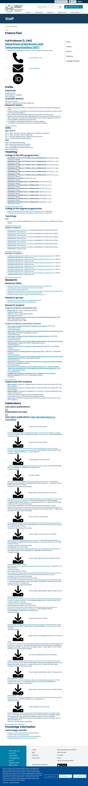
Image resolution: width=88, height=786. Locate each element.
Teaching (11, 152)
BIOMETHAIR (11, 310)
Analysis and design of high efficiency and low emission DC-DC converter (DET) (29, 286)
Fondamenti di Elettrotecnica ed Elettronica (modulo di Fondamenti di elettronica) (29, 256)
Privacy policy (5, 782)
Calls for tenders (62, 752)
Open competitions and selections (66, 749)
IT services (60, 755)
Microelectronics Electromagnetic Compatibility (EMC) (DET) (24, 300)
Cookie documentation (14, 782)
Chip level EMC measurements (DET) (17, 289)
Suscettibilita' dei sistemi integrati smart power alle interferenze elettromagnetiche (31, 317)
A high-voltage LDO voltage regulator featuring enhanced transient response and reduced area (33, 523)
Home (6, 26)
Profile (9, 87)
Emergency (35, 755)
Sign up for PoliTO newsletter (65, 760)
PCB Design (10, 221)
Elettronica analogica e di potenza (16, 230)
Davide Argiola (17, 738)
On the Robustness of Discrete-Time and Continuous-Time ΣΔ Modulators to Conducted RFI (33, 548)
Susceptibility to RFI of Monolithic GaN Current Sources (22, 540)
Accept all (79, 776)
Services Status (60, 1)
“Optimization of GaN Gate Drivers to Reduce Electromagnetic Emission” (28, 336)
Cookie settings (51, 776)
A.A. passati (13, 226)
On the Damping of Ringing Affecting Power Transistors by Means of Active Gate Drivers (31, 624)
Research (50, 12)
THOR (9, 314)
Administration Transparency (40, 764)
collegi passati (14, 206)
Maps (33, 752)
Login (73, 1)
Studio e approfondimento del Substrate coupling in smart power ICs (27, 326)
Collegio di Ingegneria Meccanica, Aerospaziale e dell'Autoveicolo (25, 213)
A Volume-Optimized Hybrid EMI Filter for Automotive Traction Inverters (27, 466)
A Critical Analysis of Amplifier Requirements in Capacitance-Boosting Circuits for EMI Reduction (34, 579)
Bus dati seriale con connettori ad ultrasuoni (19, 736)
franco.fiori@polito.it (34, 68)
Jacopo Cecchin (26, 738)
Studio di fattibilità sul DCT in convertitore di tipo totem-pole (25, 346)
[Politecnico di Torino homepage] (14, 8)
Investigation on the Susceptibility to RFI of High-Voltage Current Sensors (27, 481)
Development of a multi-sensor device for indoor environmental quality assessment (30, 680)
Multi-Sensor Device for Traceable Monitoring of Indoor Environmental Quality (28, 566)
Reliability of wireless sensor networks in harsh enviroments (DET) (26, 294)
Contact (34, 749)
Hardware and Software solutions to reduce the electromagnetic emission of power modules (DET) (35, 291)
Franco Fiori (16, 734)
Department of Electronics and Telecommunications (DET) (24, 45)
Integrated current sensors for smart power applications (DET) (24, 293)
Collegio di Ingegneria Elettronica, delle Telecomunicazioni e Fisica (25, 211)
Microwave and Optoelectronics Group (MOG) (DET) (21, 302)
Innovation (62, 12)
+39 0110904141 (33, 57)
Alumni (59, 758)
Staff (10, 26)
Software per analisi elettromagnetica (17, 733)
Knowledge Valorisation (20, 727)
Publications (13, 403)
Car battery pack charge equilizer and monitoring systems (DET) (25, 287)
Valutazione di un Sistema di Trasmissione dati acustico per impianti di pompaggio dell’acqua (34, 361)
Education (38, 12)
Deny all (65, 776)
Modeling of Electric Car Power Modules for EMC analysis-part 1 (26, 351)
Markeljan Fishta (24, 734)
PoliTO (28, 12)
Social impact (75, 12)
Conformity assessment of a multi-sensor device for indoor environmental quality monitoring (33, 507)
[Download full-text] (18, 426)
